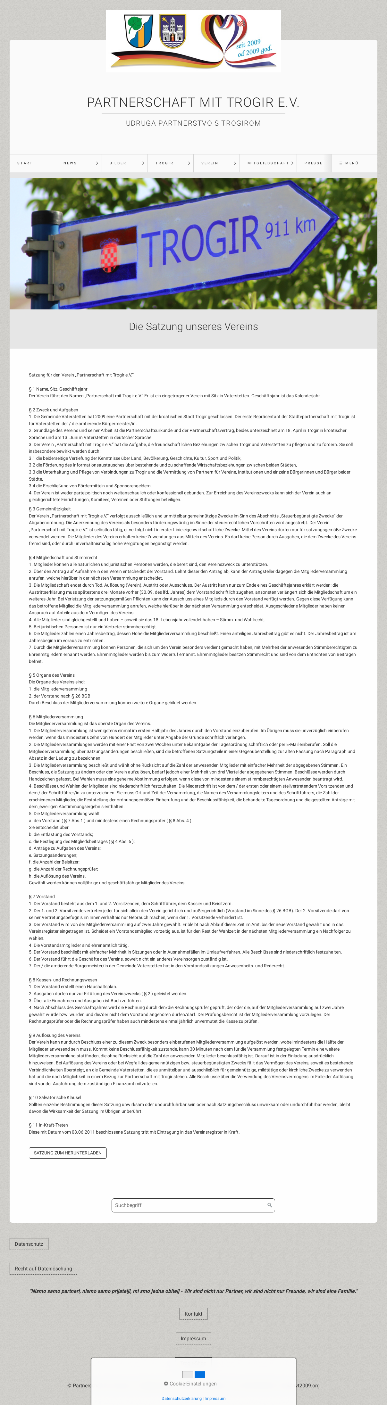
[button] (68, 1153)
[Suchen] (270, 1205)
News (70, 163)
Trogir (165, 163)
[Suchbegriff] (193, 1205)
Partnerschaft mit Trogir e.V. (193, 102)
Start (25, 163)
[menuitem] (32, 163)
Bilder (118, 163)
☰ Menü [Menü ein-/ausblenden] (349, 163)
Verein (210, 163)
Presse (314, 163)
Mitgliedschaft (269, 163)
